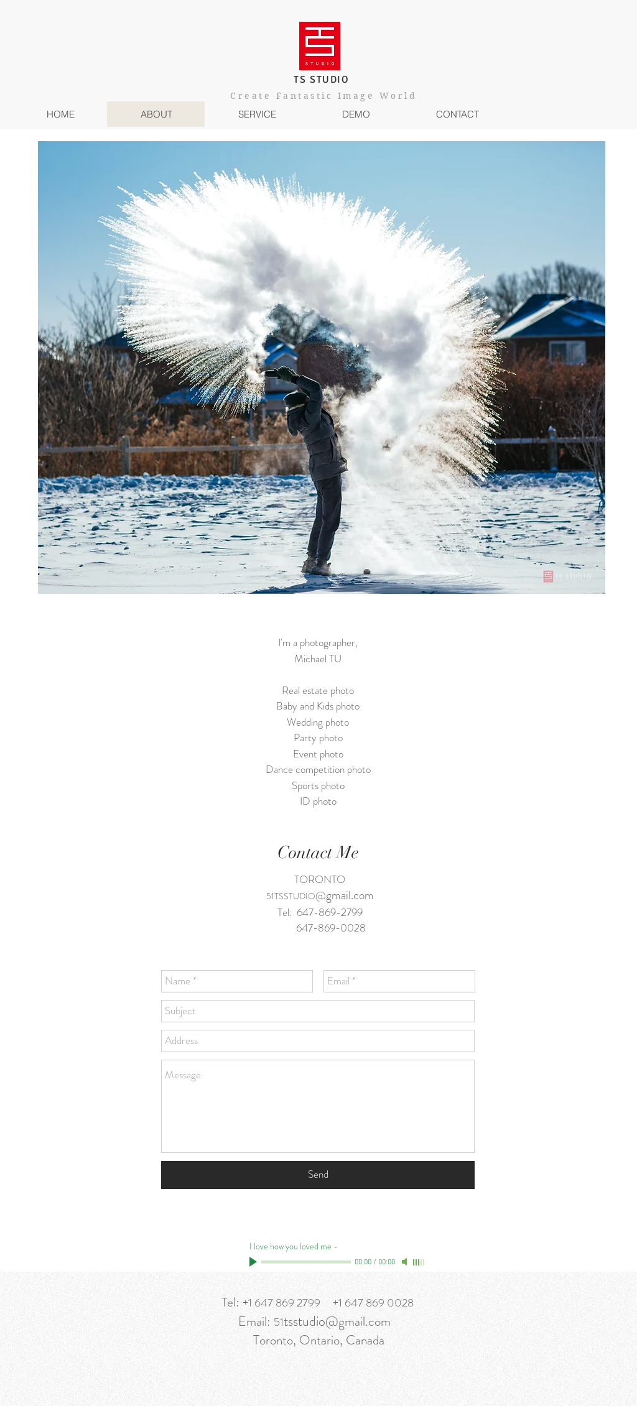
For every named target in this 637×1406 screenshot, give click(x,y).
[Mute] (405, 1262)
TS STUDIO (321, 79)
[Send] (318, 1175)
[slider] (419, 1262)
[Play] (254, 1262)
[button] (257, 114)
